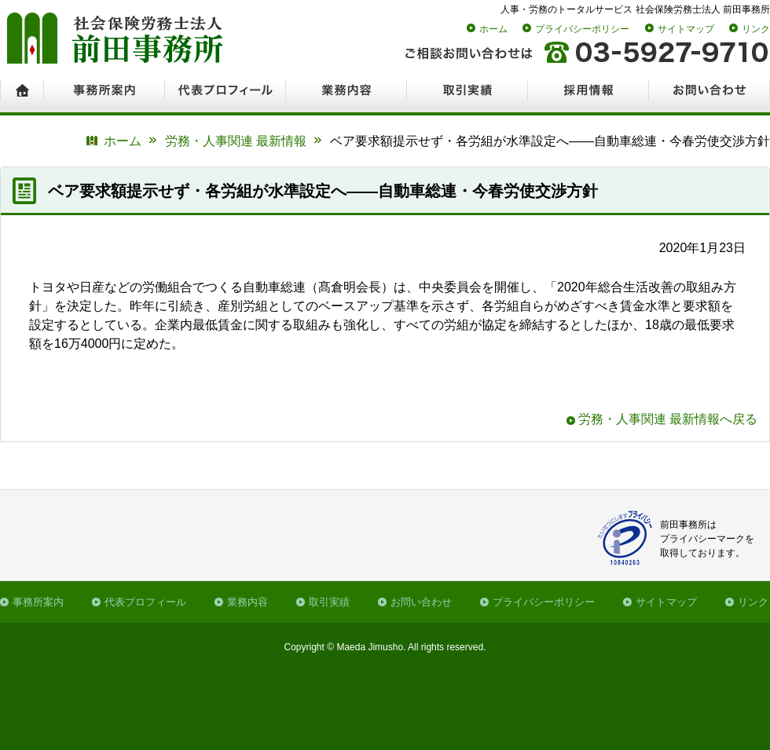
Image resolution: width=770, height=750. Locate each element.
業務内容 (247, 602)
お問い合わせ (421, 602)
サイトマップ (686, 29)
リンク (756, 29)
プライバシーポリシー (582, 29)
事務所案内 (38, 602)
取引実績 (329, 602)
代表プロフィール (145, 602)
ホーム (493, 29)
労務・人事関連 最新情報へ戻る (667, 419)
